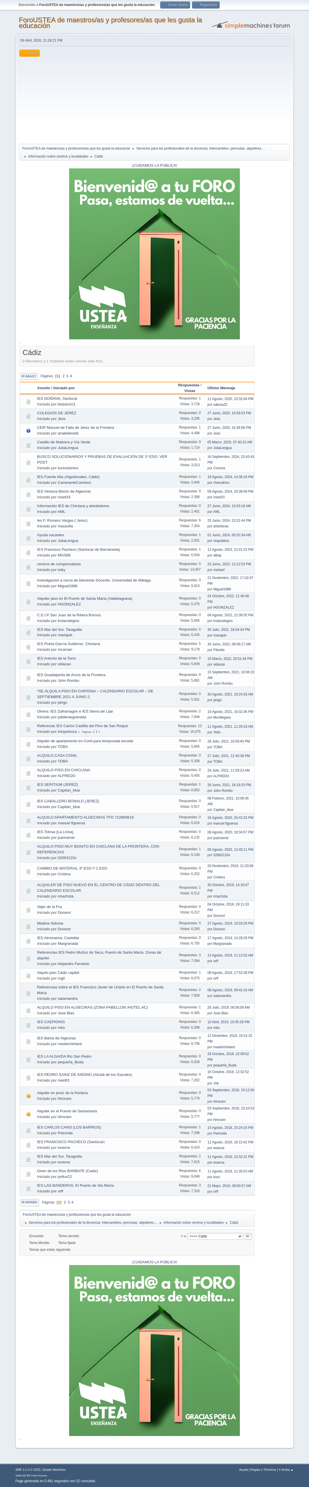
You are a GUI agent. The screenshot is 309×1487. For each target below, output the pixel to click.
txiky (61, 570)
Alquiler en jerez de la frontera (62, 1093)
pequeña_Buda (70, 1062)
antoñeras (220, 526)
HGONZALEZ (69, 604)
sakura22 (220, 405)
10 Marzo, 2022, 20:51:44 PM (229, 659)
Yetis (217, 732)
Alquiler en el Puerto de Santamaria (67, 1111)
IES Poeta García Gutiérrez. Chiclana (68, 644)
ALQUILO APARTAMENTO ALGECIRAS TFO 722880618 (85, 817)
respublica (221, 541)
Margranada (68, 943)
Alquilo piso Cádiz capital (58, 972)
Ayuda (243, 1469)
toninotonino (68, 468)
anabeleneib (68, 433)
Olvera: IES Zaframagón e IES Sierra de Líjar (75, 711)
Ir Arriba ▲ (286, 1469)
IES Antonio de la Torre (56, 658)
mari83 (63, 1080)
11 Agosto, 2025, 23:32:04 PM (230, 399)
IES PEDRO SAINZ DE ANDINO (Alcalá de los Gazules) (84, 1074)
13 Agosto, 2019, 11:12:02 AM (230, 955)
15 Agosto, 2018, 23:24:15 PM (230, 1128)
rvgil (61, 978)
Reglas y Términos (263, 1469)
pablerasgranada (72, 717)
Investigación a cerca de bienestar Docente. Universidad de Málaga (94, 580)
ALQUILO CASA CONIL (57, 755)
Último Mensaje (223, 388)
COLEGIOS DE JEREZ (56, 413)
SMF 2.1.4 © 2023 (27, 1469)
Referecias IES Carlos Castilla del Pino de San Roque (82, 726)
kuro (216, 1177)
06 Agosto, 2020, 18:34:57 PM (230, 832)
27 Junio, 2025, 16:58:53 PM (229, 413)
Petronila (65, 1133)
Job (216, 1083)
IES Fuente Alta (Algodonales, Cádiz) (68, 477)
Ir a (183, 1236)
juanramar (66, 837)
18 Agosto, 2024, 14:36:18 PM (230, 477)
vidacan (64, 664)
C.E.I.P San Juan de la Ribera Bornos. (69, 615)
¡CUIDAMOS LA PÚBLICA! (154, 165)
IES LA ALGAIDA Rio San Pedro (64, 1056)
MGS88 (64, 555)
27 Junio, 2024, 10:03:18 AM (229, 506)
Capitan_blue (69, 790)
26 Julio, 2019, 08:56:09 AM (228, 1007)
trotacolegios (68, 621)
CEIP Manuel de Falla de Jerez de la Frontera (75, 427)
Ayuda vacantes (50, 535)
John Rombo (68, 680)
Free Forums (39, 1475)
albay (217, 555)
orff (215, 961)
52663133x (67, 858)
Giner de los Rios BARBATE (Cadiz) (67, 1171)
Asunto (43, 388)
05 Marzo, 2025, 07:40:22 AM (229, 442)
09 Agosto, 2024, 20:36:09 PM (230, 491)
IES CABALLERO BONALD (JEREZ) (68, 801)
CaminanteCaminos (74, 482)
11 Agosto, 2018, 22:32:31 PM (230, 1157)
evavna (64, 1147)
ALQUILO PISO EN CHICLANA (63, 770)
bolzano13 (66, 404)
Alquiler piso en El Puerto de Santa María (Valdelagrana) (84, 598)
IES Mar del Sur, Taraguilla (59, 629)
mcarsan (65, 649)
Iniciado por (64, 388)
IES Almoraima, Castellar (58, 938)
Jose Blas (66, 1013)
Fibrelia (218, 650)
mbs (61, 1027)
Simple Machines (54, 1469)
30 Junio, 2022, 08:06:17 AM (229, 644)
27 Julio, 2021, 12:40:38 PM (228, 756)
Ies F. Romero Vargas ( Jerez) (62, 520)
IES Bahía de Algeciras (56, 1038)
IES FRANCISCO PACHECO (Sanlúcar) (71, 1142)
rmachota (66, 896)
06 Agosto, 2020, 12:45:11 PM (230, 850)
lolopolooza (67, 731)
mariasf (218, 570)
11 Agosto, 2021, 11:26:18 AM (230, 727)
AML (61, 511)
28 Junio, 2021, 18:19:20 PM (229, 785)
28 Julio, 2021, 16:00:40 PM (228, 741)
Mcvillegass (222, 717)
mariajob (65, 635)
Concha (219, 468)
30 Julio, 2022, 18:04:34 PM (228, 630)
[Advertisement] (154, 99)
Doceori (64, 912)
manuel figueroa (71, 823)
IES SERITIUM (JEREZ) (57, 784)
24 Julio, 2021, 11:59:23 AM (228, 770)
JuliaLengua (68, 448)
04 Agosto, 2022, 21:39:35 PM (230, 615)
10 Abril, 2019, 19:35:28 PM (228, 1022)
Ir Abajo (28, 376)
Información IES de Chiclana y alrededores (73, 506)
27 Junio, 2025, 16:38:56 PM (229, 428)
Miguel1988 (67, 586)
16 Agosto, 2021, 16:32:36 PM (230, 712)
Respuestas (188, 385)
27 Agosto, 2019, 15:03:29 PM (230, 923)
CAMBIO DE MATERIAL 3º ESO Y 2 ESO (72, 868)
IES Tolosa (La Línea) (55, 832)
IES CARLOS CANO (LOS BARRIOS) (69, 1127)
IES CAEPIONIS (51, 1022)
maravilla (65, 526)
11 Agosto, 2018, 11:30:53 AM (230, 1171)
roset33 (64, 497)
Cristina (64, 874)
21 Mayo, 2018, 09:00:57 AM (229, 1186)
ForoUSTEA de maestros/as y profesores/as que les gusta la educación (110, 22)
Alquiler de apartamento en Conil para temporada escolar (85, 741)
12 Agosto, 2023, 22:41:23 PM (230, 550)
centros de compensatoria (59, 564)
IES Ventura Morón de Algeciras (64, 491)
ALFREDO (66, 776)
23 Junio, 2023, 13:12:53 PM (229, 564)
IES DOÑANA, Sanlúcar (57, 398)
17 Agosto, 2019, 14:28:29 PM (230, 938)
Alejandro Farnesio (73, 964)
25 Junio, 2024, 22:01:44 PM (229, 521)
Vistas (189, 391)
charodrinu (221, 483)
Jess (61, 419)
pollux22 (65, 1176)
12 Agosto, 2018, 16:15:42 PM (230, 1142)
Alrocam (64, 1098)
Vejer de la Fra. (50, 907)
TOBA (63, 746)
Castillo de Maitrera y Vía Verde (63, 442)
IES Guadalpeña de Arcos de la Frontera (71, 675)
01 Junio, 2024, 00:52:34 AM (229, 535)
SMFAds (20, 1475)
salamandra (68, 998)
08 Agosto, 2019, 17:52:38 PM (230, 973)
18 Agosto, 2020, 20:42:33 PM (230, 818)
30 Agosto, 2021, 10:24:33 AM (230, 694)
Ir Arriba (29, 1202)
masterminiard (70, 1044)
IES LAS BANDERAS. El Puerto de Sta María (75, 1185)
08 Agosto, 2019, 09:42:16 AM (230, 990)
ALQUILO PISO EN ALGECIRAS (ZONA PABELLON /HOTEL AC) (92, 1007)
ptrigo (62, 702)
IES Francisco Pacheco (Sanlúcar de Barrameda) (78, 549)
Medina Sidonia (50, 923)
